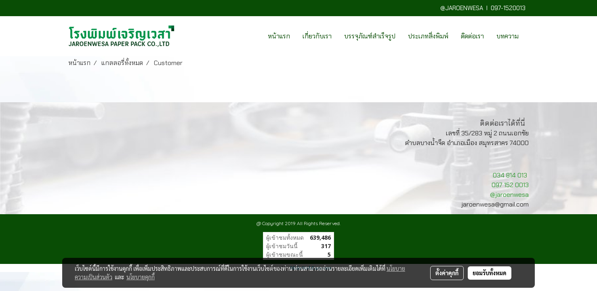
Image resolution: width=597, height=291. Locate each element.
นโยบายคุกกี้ (140, 276)
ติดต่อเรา (472, 36)
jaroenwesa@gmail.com (495, 204)
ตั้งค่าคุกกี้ (446, 272)
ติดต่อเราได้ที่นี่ (502, 123)
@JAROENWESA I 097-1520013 (484, 8)
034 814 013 (510, 175)
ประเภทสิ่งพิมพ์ (428, 36)
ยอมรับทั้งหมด (490, 272)
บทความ (507, 36)
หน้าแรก (279, 36)
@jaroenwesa (509, 194)
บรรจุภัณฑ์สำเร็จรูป (369, 36)
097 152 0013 (510, 185)
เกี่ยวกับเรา (317, 36)
